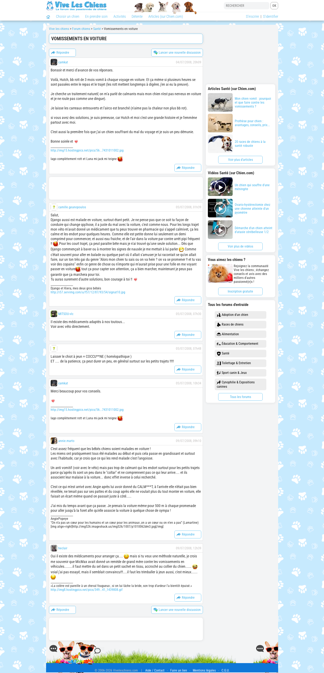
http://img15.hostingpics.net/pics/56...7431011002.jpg (87, 150)
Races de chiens (230, 324)
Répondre (60, 53)
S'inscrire (252, 16)
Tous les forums (240, 397)
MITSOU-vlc (65, 314)
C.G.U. (226, 670)
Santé (223, 353)
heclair (62, 548)
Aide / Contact (154, 670)
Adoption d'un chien (232, 315)
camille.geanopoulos (72, 207)
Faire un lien (178, 670)
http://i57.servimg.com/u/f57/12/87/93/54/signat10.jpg (88, 292)
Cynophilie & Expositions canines (236, 384)
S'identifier (270, 16)
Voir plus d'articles (240, 160)
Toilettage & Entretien (234, 363)
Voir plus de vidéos (240, 246)
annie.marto (66, 441)
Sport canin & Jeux (232, 373)
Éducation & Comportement (237, 344)
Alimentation (228, 334)
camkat (63, 62)
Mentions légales (204, 670)
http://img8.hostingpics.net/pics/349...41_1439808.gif (87, 590)
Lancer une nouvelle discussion (177, 53)
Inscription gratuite (240, 291)
